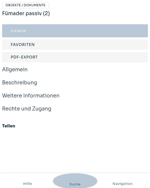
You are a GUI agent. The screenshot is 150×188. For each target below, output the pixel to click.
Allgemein (15, 73)
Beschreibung (19, 86)
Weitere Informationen (30, 99)
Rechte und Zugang (26, 112)
